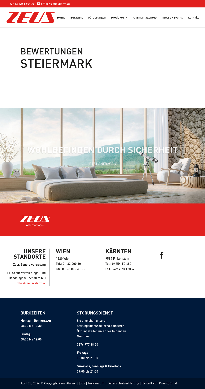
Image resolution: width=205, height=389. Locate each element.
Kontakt (193, 17)
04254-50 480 (121, 263)
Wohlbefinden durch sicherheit (102, 152)
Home (61, 17)
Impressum (96, 383)
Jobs (82, 383)
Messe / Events (172, 17)
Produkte (117, 17)
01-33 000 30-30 (73, 269)
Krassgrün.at (168, 383)
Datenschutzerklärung (123, 383)
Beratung (76, 17)
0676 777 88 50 (87, 344)
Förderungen (97, 17)
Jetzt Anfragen (102, 166)
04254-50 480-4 (123, 269)
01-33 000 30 (72, 263)
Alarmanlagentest (145, 17)
